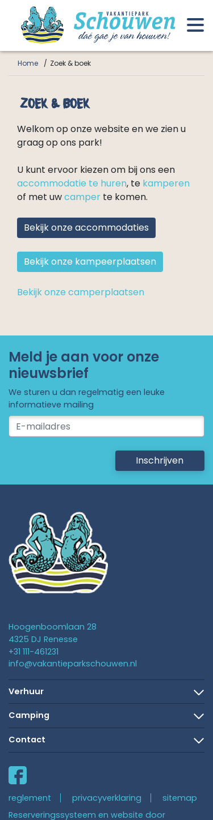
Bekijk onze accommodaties (86, 227)
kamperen (166, 183)
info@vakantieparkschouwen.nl (73, 663)
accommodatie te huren (72, 183)
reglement (30, 798)
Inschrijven (159, 460)
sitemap (179, 798)
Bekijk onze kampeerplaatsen (90, 261)
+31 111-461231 (34, 651)
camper (82, 196)
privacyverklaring (106, 798)
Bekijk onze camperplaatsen (80, 292)
